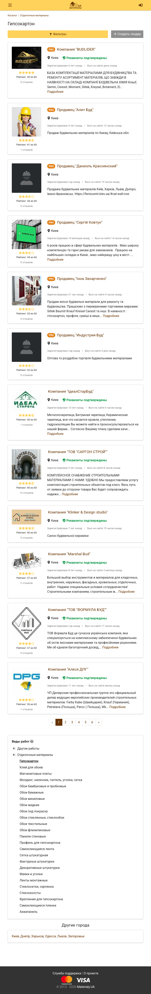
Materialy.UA (86, 987)
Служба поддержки (67, 973)
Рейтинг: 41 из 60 (26, 144)
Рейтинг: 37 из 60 (26, 577)
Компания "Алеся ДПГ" (68, 669)
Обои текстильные (33, 824)
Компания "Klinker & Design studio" (78, 512)
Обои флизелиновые (35, 830)
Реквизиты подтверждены (85, 58)
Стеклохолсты (30, 893)
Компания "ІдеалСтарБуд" (71, 391)
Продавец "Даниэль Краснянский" (87, 166)
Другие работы (26, 748)
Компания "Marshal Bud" (69, 554)
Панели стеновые (33, 836)
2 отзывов (26, 583)
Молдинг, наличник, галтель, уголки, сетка (51, 780)
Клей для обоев (31, 767)
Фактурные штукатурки (37, 861)
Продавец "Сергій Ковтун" (79, 222)
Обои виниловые (32, 799)
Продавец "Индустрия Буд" (80, 335)
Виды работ (20, 741)
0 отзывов (26, 82)
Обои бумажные (32, 792)
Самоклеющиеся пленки (38, 905)
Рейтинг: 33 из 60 (26, 313)
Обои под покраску (34, 811)
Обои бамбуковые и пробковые (43, 786)
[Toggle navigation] (10, 5)
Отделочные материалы (33, 755)
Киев (15, 936)
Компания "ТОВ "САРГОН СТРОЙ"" (77, 452)
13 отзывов (26, 492)
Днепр (25, 936)
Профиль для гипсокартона (40, 843)
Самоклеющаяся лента (37, 849)
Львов (61, 936)
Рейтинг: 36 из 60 (26, 704)
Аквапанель (29, 912)
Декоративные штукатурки (40, 868)
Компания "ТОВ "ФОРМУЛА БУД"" (77, 609)
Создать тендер (127, 34)
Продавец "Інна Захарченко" (82, 278)
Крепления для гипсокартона (41, 899)
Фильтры (57, 34)
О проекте (91, 973)
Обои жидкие (29, 805)
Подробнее (55, 92)
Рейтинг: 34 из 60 (26, 200)
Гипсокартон (29, 761)
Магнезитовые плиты (36, 774)
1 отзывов (26, 149)
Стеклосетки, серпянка (37, 886)
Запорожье (76, 936)
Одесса (50, 936)
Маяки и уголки (31, 874)
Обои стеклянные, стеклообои (42, 817)
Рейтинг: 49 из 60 (26, 77)
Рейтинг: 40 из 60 (26, 419)
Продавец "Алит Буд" (75, 109)
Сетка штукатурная (34, 855)
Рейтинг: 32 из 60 (26, 370)
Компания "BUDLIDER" (76, 49)
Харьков (37, 936)
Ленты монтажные (34, 880)
